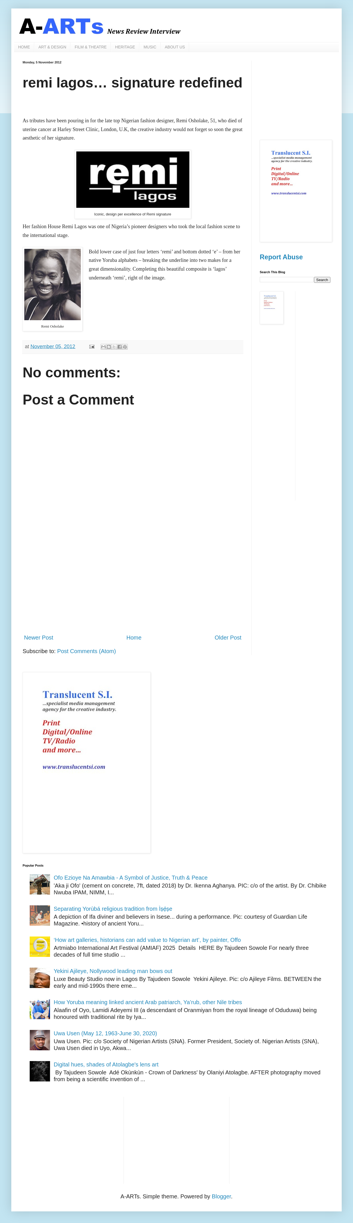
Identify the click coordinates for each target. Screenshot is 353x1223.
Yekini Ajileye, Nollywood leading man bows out (113, 971)
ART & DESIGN (52, 47)
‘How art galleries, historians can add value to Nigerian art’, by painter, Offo (147, 940)
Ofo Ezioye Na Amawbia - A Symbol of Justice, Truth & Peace (131, 878)
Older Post (228, 637)
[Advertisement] (133, 582)
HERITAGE (125, 47)
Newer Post (38, 637)
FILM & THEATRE (91, 47)
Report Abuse (281, 257)
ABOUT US (175, 47)
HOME (24, 47)
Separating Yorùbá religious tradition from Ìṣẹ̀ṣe (113, 909)
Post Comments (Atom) (86, 651)
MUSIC (150, 47)
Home (133, 637)
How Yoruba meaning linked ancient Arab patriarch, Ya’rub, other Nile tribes (148, 1002)
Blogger (221, 1196)
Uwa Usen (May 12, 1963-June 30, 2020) (105, 1033)
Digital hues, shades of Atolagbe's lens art (106, 1064)
